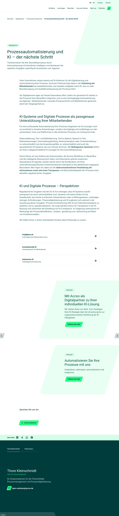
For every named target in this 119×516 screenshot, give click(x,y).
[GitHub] (84, 496)
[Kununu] (90, 496)
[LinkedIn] (18, 402)
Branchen (67, 8)
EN (92, 2)
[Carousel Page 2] (63, 362)
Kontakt (99, 2)
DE (89, 2)
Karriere (108, 2)
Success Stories (80, 8)
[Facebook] (33, 402)
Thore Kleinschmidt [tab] (14, 413)
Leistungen (57, 8)
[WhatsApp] (28, 402)
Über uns (91, 8)
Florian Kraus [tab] (30, 413)
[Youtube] (73, 496)
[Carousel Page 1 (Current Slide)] (58, 362)
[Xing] (23, 402)
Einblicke (101, 8)
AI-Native (47, 8)
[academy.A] (78, 496)
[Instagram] (96, 496)
